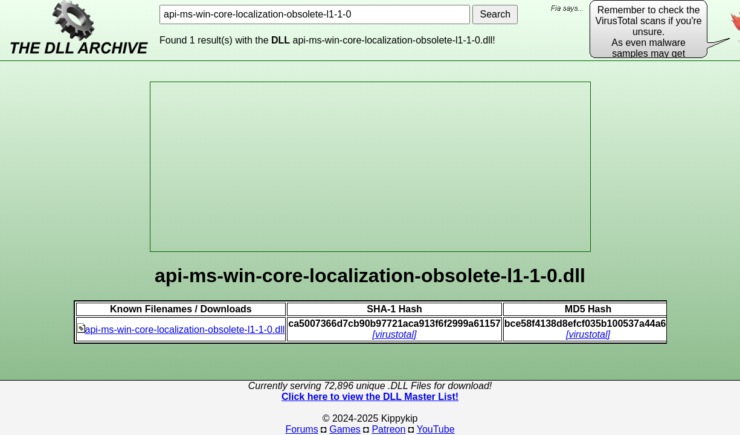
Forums (301, 429)
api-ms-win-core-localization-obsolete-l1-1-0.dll (181, 329)
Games (345, 429)
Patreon (388, 429)
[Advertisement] (370, 166)
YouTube (436, 429)
